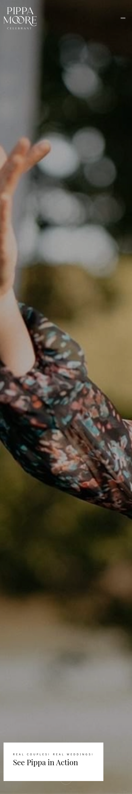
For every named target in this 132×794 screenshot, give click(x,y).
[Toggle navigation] (123, 18)
